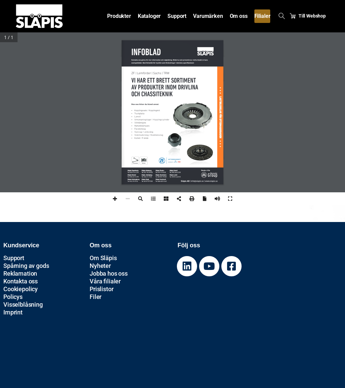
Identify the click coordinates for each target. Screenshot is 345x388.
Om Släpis (103, 257)
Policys (13, 296)
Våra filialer (105, 281)
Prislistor (101, 289)
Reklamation (20, 273)
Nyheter (100, 265)
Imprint (13, 312)
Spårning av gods (26, 265)
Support (13, 257)
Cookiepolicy (20, 289)
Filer (95, 296)
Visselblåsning (23, 304)
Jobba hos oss (109, 273)
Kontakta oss (20, 281)
